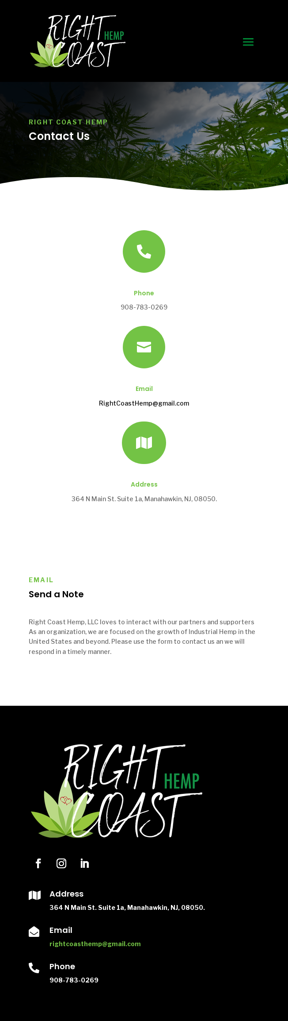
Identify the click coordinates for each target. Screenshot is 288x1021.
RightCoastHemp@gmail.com (144, 403)
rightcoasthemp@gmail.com (95, 944)
